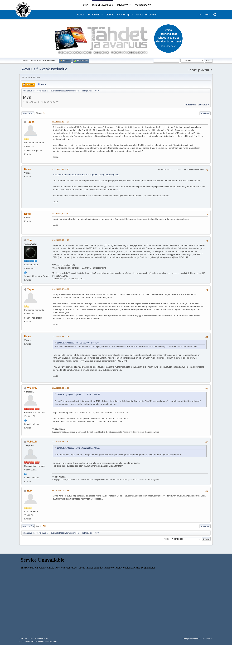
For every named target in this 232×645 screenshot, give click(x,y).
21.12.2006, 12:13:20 (60, 169)
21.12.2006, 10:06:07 (60, 122)
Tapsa (30, 122)
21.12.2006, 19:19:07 (60, 336)
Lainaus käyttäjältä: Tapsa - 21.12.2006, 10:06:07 (78, 448)
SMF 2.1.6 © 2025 (26, 638)
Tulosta (205, 113)
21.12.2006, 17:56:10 (60, 240)
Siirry (166, 539)
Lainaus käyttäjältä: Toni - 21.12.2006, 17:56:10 (77, 343)
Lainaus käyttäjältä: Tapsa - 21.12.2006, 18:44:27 (78, 394)
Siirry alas (27, 113)
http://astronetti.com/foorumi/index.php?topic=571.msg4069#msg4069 (86, 174)
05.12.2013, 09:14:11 (60, 491)
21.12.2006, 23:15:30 (60, 441)
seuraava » (203, 105)
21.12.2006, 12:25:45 (60, 214)
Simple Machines (41, 638)
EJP (29, 490)
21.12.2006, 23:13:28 (60, 388)
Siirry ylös (28, 526)
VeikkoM (32, 388)
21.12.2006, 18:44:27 (60, 289)
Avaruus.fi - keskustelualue (44, 69)
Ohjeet (184, 638)
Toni (29, 240)
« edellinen (190, 105)
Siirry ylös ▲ (208, 638)
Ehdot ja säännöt (194, 638)
